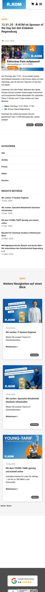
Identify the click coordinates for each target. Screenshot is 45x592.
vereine (39, 125)
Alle (3, 153)
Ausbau (4, 160)
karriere (34, 355)
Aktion (4, 173)
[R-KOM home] (14, 4)
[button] (37, 4)
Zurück (3, 506)
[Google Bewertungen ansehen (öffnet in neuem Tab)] (23, 581)
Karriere (5, 180)
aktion (30, 125)
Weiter (9, 506)
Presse (4, 167)
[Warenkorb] (33, 4)
